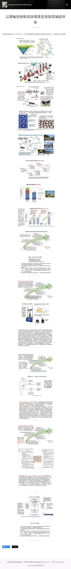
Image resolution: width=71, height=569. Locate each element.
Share (6, 547)
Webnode (32, 565)
